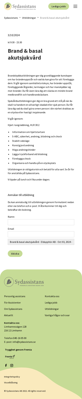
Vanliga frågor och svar (57, 315)
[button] (75, 6)
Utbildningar (29, 17)
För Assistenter (12, 302)
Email (11, 228)
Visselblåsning (11, 382)
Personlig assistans (14, 296)
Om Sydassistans (13, 308)
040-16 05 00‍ (19, 338)
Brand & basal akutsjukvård (54, 17)
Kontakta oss (52, 296)
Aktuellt (8, 315)
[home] (20, 6)
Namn (11, 216)
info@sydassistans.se (24, 341)
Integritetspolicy (12, 376)
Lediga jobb (59, 6)
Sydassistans (11, 17)
